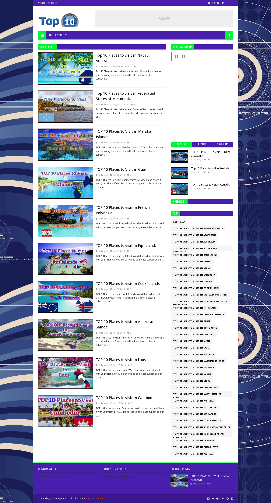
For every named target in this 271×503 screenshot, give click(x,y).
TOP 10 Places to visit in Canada (192, 281)
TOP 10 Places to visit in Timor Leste (195, 447)
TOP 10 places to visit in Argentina (194, 235)
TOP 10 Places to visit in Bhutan (192, 261)
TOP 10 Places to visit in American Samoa (198, 228)
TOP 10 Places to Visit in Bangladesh (195, 255)
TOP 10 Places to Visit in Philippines (195, 407)
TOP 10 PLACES (56, 35)
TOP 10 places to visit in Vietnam (193, 454)
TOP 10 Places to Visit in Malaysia (193, 354)
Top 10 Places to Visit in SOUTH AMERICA (197, 421)
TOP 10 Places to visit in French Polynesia (198, 314)
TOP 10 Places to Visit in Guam (191, 321)
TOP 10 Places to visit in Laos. (121, 359)
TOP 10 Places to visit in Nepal (191, 381)
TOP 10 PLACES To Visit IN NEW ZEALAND (195, 387)
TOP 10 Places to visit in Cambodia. (126, 397)
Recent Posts (47, 47)
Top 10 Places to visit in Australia (210, 168)
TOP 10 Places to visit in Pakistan (193, 401)
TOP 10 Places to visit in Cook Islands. (128, 283)
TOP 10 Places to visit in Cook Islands (196, 288)
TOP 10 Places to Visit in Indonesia (194, 334)
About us (41, 3)
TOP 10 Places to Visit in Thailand (194, 440)
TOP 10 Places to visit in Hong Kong (195, 328)
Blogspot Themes (95, 498)
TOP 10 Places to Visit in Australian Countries (195, 249)
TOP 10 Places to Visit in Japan (191, 341)
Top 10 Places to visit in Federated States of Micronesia (200, 302)
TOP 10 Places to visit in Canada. (210, 184)
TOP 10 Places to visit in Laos (191, 348)
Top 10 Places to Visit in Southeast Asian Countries (198, 435)
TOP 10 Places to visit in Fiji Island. (126, 245)
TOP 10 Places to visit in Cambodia (194, 275)
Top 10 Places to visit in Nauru (192, 374)
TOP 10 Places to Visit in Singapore (194, 414)
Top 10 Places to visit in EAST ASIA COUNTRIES (200, 295)
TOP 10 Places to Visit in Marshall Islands (198, 361)
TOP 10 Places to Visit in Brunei (192, 268)
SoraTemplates (59, 498)
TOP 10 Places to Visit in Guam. (123, 169)
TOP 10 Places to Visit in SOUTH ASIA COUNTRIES (201, 427)
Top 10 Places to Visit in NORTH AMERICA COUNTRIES (197, 395)
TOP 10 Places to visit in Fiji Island (194, 308)
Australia (179, 222)
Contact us (52, 3)
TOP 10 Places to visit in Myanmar (193, 368)
